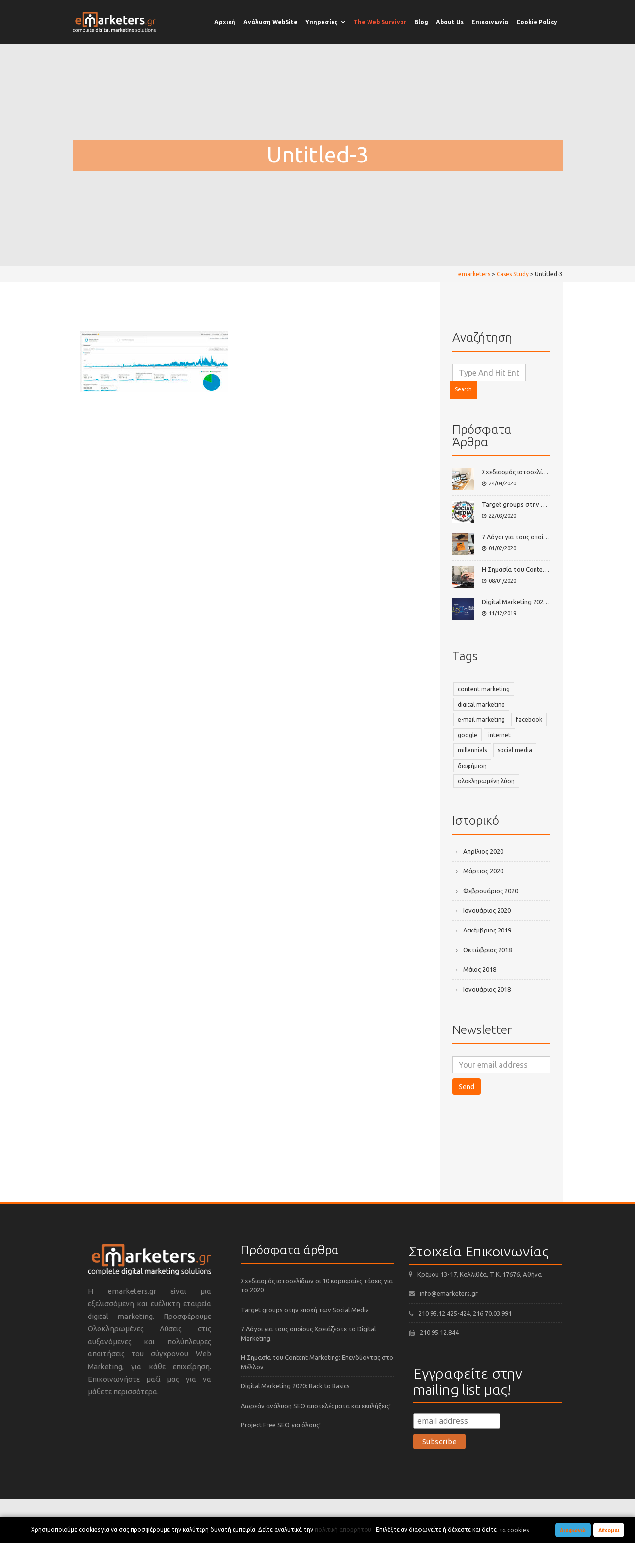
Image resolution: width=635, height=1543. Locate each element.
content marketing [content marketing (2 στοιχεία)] (484, 689)
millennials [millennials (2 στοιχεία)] (472, 750)
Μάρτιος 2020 (483, 871)
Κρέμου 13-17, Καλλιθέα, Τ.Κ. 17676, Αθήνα (479, 1274)
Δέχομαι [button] (609, 1530)
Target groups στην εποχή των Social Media (546, 504)
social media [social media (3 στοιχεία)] (515, 750)
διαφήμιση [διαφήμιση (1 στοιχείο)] (472, 766)
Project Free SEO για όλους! (281, 1424)
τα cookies (514, 1530)
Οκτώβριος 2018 (487, 949)
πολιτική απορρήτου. (344, 1530)
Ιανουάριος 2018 (487, 989)
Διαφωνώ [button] (573, 1530)
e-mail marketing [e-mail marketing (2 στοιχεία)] (481, 719)
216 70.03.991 (492, 1313)
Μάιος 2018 (479, 969)
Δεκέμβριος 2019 (487, 930)
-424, (465, 1313)
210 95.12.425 (437, 1313)
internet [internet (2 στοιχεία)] (499, 735)
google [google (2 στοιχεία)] (467, 735)
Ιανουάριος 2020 (487, 910)
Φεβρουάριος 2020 (490, 890)
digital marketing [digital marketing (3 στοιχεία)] (481, 704)
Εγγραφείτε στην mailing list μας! (467, 1381)
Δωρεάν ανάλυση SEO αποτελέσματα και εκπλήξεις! (316, 1405)
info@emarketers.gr (449, 1293)
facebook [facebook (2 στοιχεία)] (529, 719)
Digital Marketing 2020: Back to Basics (536, 601)
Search (463, 389)
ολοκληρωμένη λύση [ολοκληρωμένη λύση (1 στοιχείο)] (486, 781)
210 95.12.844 (439, 1332)
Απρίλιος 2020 (483, 851)
